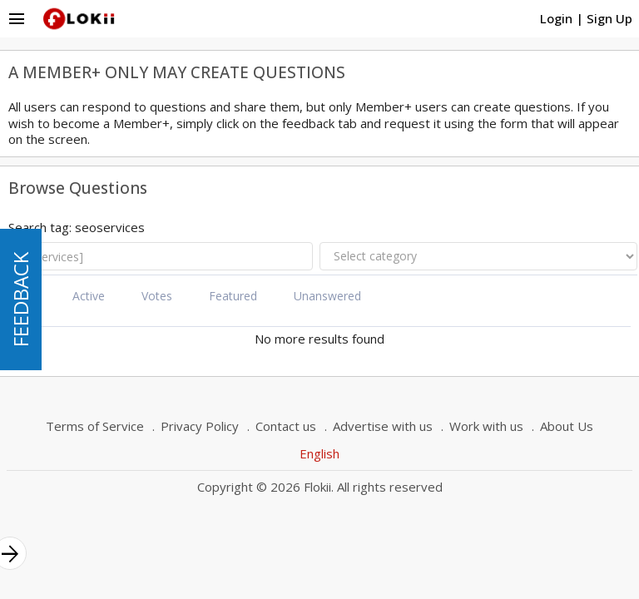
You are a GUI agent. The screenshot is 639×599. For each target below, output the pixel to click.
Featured (233, 296)
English (319, 453)
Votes (156, 296)
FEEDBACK (20, 299)
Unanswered (327, 296)
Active (88, 296)
